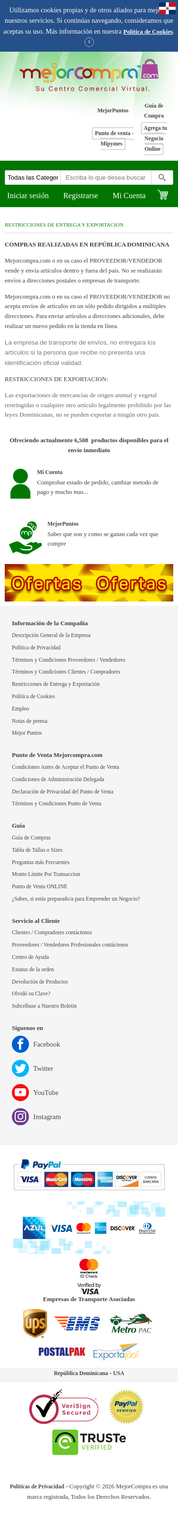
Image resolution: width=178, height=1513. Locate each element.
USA (118, 1373)
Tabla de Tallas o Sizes (37, 850)
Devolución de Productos (40, 982)
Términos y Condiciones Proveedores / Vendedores (68, 660)
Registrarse (80, 195)
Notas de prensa (29, 721)
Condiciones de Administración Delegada (58, 779)
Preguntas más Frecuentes (40, 862)
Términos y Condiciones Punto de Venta (56, 804)
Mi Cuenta (129, 195)
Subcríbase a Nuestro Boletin (44, 1006)
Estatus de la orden (33, 969)
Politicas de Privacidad (37, 1487)
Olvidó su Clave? (31, 994)
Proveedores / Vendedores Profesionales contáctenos (70, 945)
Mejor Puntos (27, 733)
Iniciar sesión (28, 195)
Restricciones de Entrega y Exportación (56, 684)
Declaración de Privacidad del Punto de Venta (62, 792)
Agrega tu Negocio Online (155, 138)
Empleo (20, 709)
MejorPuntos (113, 111)
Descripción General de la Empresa (51, 635)
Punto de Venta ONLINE (39, 887)
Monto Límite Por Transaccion (46, 874)
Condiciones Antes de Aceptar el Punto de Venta (65, 767)
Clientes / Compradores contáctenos (52, 933)
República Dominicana (81, 1373)
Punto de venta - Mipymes (114, 138)
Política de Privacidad (36, 648)
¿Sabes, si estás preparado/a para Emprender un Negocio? (76, 899)
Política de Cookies (148, 31)
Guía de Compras (31, 838)
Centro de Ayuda (30, 957)
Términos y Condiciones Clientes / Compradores (66, 672)
